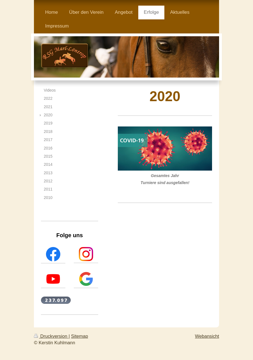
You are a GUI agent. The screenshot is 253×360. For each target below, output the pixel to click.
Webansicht (207, 336)
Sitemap (79, 336)
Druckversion (51, 336)
